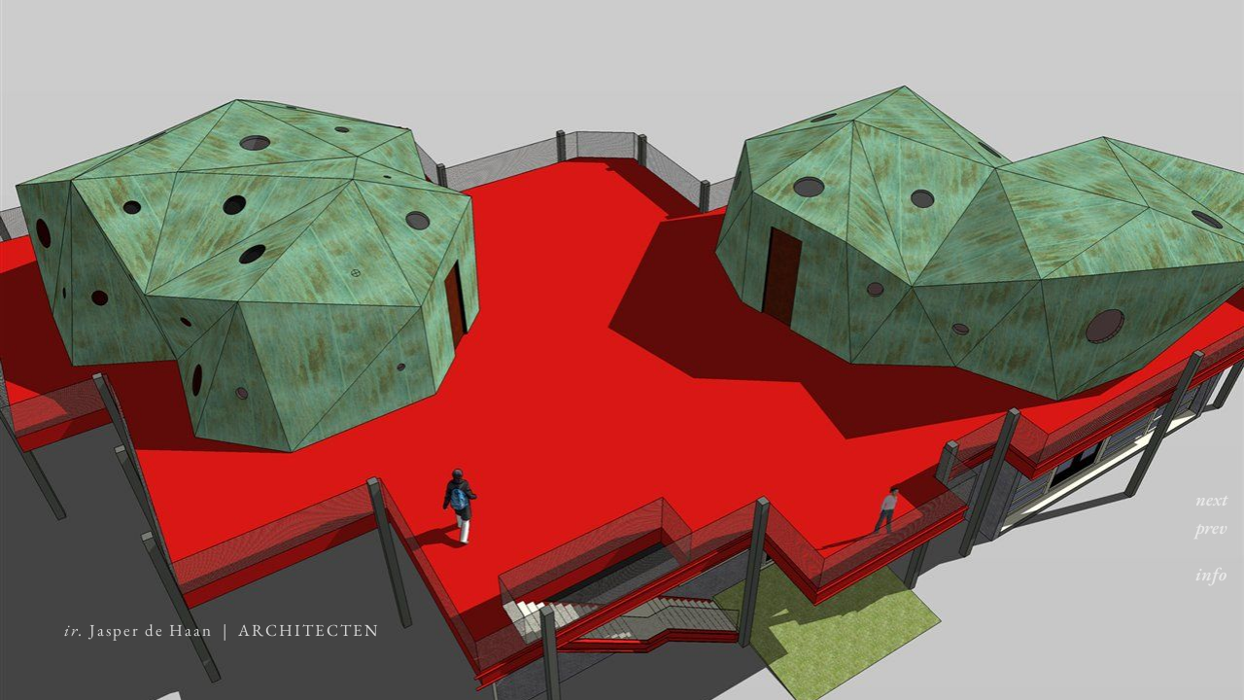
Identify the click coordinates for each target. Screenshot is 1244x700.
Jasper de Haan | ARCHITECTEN (221, 630)
